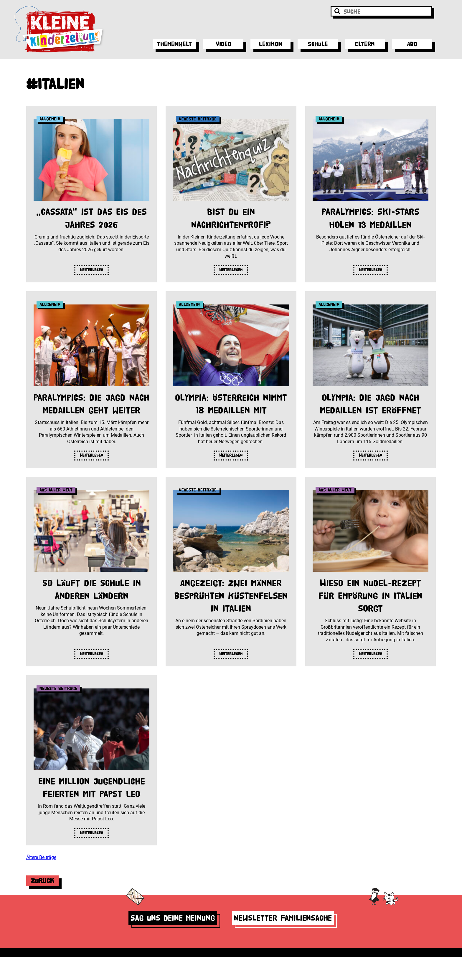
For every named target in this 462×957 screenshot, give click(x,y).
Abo (412, 44)
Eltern (365, 44)
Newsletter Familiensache (283, 918)
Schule (318, 44)
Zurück (42, 880)
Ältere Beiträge (41, 857)
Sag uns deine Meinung (173, 918)
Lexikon (270, 44)
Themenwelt (174, 44)
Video (223, 44)
